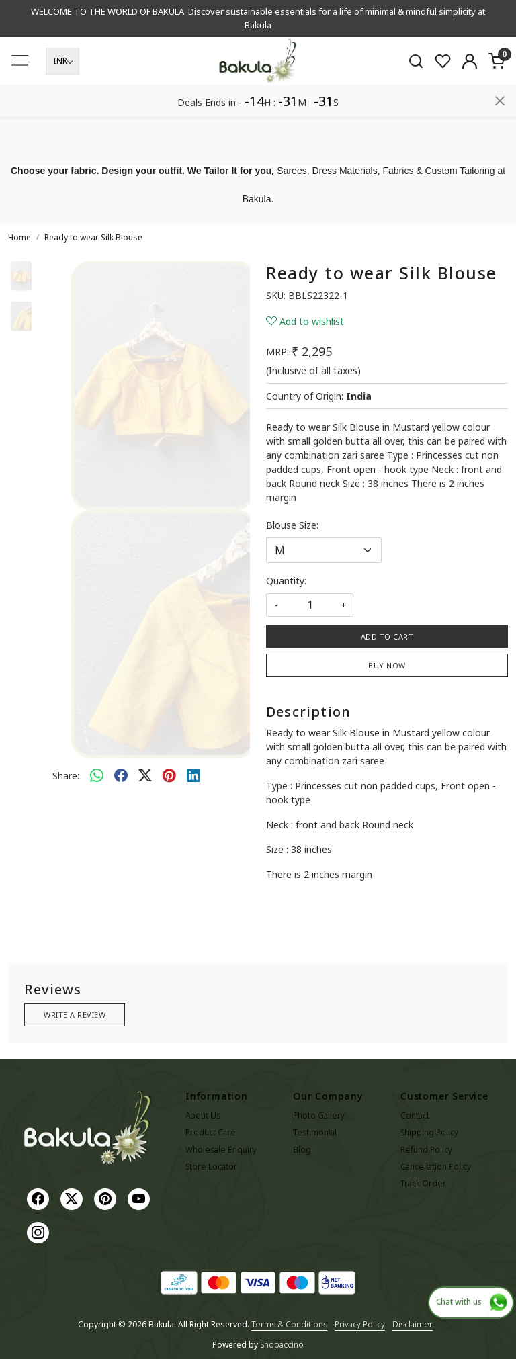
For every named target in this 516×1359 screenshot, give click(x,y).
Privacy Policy (360, 1324)
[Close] (499, 15)
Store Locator (211, 1166)
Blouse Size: (292, 525)
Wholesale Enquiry (221, 1149)
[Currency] (62, 92)
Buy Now (387, 665)
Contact (414, 1115)
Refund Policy (426, 1149)
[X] (73, 1198)
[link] (415, 93)
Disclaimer (412, 1324)
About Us (202, 1115)
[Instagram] (39, 1231)
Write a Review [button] (74, 1015)
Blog (302, 1149)
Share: (65, 775)
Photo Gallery (319, 1115)
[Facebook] (39, 1198)
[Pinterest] (106, 1198)
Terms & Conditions (289, 1324)
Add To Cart (387, 636)
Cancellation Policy (435, 1166)
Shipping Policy (429, 1132)
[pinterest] (169, 775)
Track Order (423, 1183)
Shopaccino (282, 1344)
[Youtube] (140, 1198)
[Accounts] (469, 93)
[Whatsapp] (97, 775)
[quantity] (309, 605)
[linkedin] (193, 775)
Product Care (210, 1132)
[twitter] (145, 775)
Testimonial (315, 1132)
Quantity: (286, 580)
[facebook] (121, 775)
